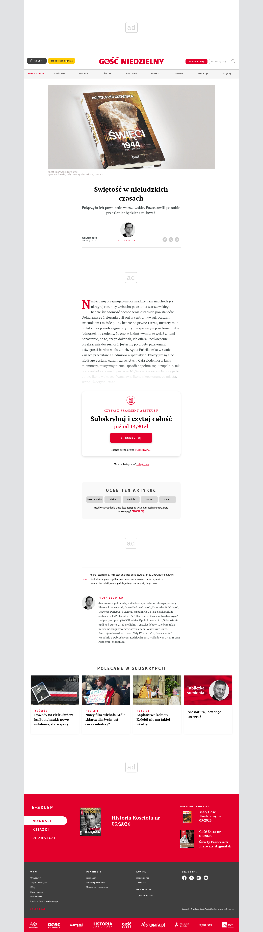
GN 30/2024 (89, 241)
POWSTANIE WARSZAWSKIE (131, 579)
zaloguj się (218, 61)
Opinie (179, 73)
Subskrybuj (131, 438)
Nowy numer (36, 73)
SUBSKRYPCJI (143, 450)
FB (166, 238)
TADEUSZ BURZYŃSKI (99, 583)
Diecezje (202, 73)
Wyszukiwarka (233, 61)
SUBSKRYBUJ (196, 61)
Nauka (155, 73)
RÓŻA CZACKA (117, 574)
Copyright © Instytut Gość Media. (196, 909)
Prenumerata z (61, 61)
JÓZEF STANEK (96, 579)
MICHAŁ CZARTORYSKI (99, 574)
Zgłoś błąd (38, 909)
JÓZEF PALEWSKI (166, 574)
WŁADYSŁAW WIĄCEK (134, 583)
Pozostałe (40, 838)
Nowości (40, 821)
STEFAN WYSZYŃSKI (154, 579)
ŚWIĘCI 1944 (151, 583)
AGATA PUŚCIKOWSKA (134, 574)
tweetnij (172, 238)
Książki (40, 829)
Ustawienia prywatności (97, 887)
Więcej (227, 73)
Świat (107, 73)
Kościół (60, 73)
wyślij (178, 238)
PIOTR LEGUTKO (111, 579)
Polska (84, 73)
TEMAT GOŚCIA (117, 583)
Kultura (131, 73)
